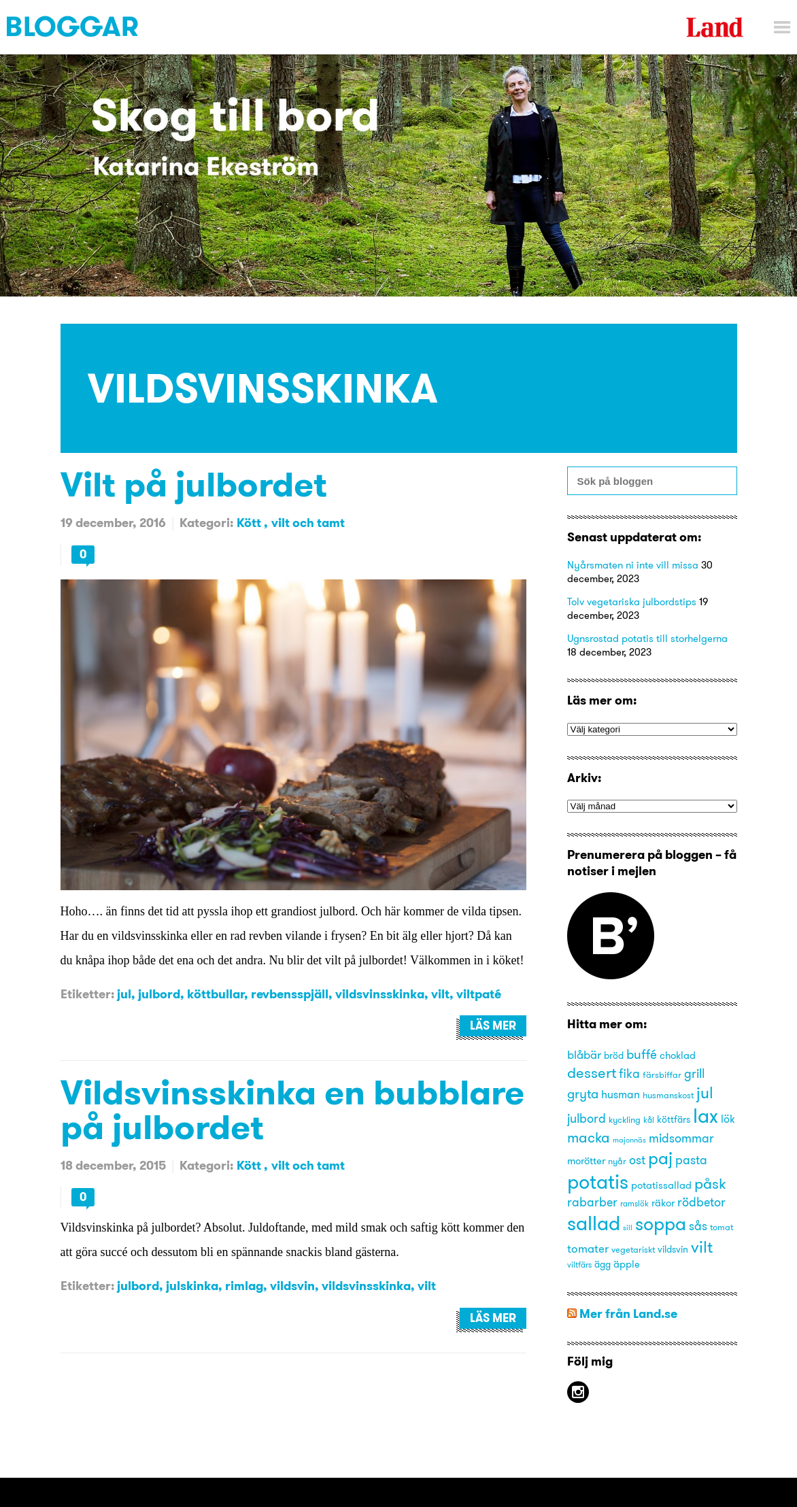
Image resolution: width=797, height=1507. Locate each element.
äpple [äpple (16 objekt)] (626, 1264)
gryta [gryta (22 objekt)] (582, 1093)
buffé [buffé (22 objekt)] (641, 1054)
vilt (440, 994)
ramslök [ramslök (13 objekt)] (634, 1203)
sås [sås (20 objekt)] (698, 1226)
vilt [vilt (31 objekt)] (702, 1246)
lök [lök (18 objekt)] (728, 1118)
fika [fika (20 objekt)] (629, 1073)
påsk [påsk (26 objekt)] (710, 1183)
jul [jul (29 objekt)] (704, 1092)
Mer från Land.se (628, 1313)
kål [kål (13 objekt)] (648, 1120)
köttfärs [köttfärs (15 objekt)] (673, 1119)
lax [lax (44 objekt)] (705, 1116)
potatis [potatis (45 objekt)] (597, 1181)
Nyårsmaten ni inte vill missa (632, 564)
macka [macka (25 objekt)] (588, 1137)
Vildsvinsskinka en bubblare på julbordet (292, 1109)
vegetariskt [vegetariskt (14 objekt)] (633, 1249)
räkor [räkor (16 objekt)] (663, 1203)
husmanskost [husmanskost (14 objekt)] (668, 1094)
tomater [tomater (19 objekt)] (588, 1248)
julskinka (192, 1285)
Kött (250, 522)
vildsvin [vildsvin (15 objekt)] (673, 1249)
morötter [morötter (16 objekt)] (586, 1161)
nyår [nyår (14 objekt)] (617, 1160)
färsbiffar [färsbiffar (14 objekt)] (662, 1074)
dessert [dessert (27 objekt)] (591, 1072)
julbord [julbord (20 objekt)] (586, 1118)
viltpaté (478, 994)
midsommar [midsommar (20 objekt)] (681, 1138)
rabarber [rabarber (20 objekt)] (592, 1202)
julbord (159, 994)
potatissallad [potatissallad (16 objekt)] (661, 1185)
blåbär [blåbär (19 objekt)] (584, 1054)
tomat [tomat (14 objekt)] (721, 1226)
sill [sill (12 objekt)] (627, 1227)
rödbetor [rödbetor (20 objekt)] (701, 1202)
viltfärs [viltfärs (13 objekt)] (579, 1264)
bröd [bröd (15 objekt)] (614, 1056)
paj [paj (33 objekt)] (660, 1158)
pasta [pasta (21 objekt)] (691, 1160)
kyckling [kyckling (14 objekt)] (625, 1119)
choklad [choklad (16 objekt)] (678, 1055)
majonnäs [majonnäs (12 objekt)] (629, 1140)
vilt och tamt (308, 522)
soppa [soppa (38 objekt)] (660, 1224)
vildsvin (292, 1285)
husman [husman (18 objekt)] (620, 1094)
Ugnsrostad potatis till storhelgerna (647, 638)
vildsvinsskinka (379, 994)
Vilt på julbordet (194, 484)
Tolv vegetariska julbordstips (631, 601)
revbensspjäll (289, 994)
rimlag (244, 1285)
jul (124, 994)
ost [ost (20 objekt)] (637, 1160)
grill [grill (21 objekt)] (694, 1073)
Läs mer (493, 1025)
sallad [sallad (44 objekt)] (593, 1223)
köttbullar (215, 994)
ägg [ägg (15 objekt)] (602, 1264)
